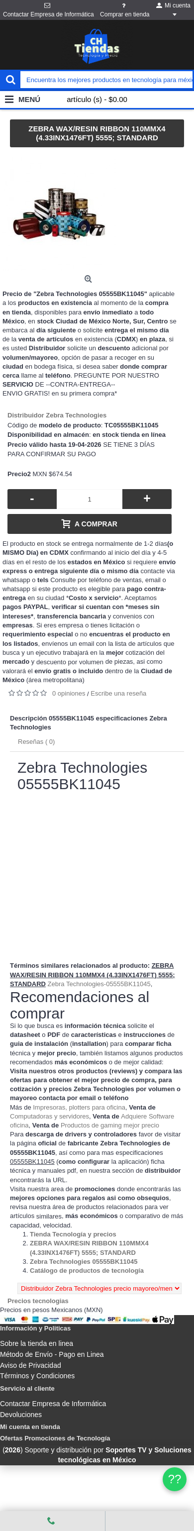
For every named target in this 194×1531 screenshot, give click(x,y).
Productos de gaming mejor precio (110, 1125)
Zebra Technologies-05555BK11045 (99, 984)
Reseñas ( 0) (36, 741)
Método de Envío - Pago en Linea (52, 1354)
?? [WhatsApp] (175, 1479)
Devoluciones (21, 1415)
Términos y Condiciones (37, 1376)
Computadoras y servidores (49, 1116)
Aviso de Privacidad (30, 1365)
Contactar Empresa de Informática (53, 1404)
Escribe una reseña (118, 693)
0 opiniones (69, 693)
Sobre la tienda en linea (36, 1343)
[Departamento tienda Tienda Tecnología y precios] (73, 1234)
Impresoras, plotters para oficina (79, 1107)
